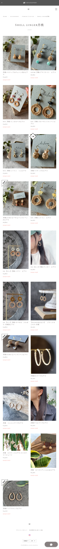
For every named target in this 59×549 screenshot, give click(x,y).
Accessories (14, 16)
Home (5, 16)
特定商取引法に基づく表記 (36, 530)
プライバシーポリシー (21, 530)
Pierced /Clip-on (28, 16)
